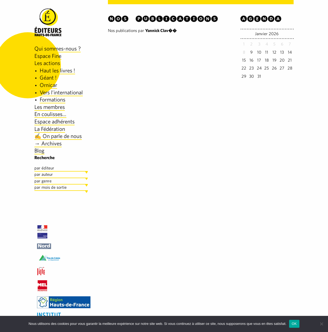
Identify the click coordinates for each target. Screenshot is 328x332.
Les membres (49, 107)
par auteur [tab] (43, 174)
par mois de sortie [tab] (50, 187)
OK (294, 324)
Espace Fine (47, 56)
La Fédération (49, 129)
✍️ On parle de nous (58, 136)
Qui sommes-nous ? (57, 48)
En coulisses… (50, 114)
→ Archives (48, 143)
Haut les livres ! (57, 70)
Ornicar (48, 85)
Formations (52, 99)
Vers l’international (61, 92)
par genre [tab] (43, 180)
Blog (39, 150)
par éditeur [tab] (44, 167)
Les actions (47, 63)
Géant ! (48, 77)
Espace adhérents (54, 121)
